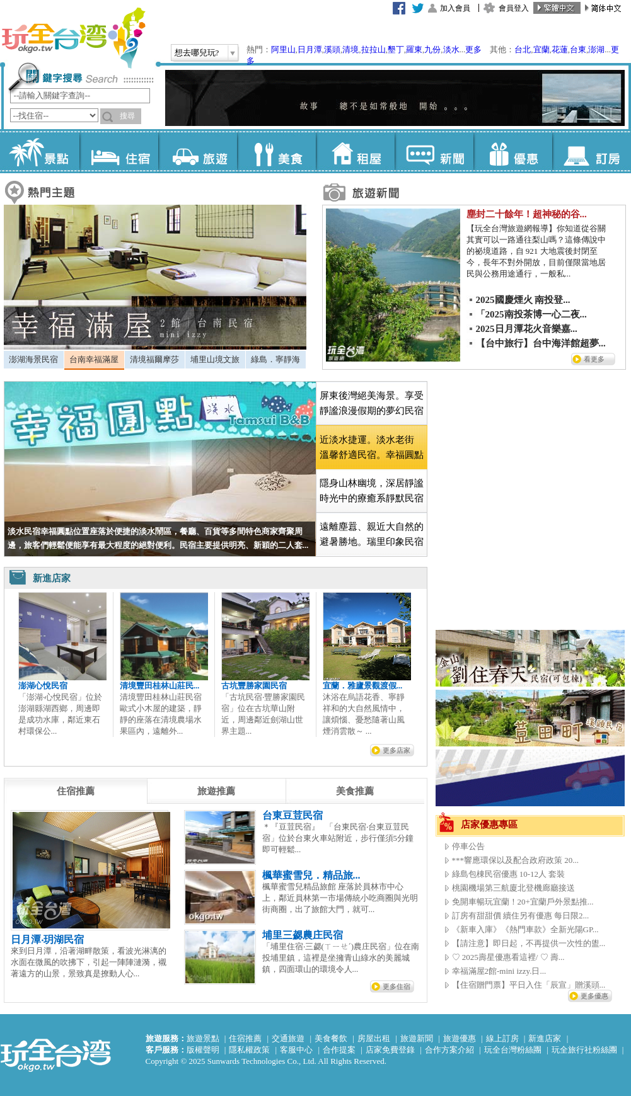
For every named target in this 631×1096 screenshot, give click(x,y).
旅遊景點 (203, 1038)
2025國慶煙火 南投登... (523, 300)
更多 (473, 49)
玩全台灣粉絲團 (512, 1049)
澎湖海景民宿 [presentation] (33, 359)
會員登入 (514, 8)
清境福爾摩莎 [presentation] (154, 359)
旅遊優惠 (459, 1038)
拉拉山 (373, 49)
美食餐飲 (331, 1038)
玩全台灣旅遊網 (73, 38)
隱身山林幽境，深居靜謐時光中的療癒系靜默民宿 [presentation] (372, 490)
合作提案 (339, 1049)
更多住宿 (396, 986)
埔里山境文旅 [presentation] (215, 359)
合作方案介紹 (449, 1049)
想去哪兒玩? (197, 52)
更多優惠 (594, 996)
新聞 (434, 151)
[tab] (34, 359)
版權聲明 (203, 1049)
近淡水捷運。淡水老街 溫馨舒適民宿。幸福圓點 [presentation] (372, 447)
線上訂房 (502, 1038)
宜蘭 (541, 49)
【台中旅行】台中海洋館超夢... (541, 343)
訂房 (591, 151)
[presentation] (75, 791)
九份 (432, 49)
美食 (276, 151)
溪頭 (332, 49)
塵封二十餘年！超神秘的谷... (526, 214)
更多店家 (396, 750)
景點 (40, 151)
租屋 (355, 151)
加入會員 (455, 8)
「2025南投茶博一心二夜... (531, 314)
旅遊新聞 (416, 1038)
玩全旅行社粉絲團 (584, 1049)
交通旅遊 (288, 1038)
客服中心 (296, 1049)
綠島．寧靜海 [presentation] (275, 359)
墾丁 (396, 49)
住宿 (118, 151)
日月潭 (310, 49)
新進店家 (544, 1038)
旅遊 (197, 151)
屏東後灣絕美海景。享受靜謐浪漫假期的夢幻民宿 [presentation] (372, 403)
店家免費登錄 (390, 1049)
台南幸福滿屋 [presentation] (94, 359)
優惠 (512, 151)
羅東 (414, 49)
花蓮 (560, 49)
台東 (578, 49)
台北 (522, 49)
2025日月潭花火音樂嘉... (526, 329)
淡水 (451, 49)
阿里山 (283, 49)
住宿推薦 (245, 1038)
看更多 (594, 359)
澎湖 (596, 49)
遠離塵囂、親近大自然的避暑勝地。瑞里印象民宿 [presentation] (372, 534)
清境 (350, 49)
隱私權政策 (249, 1049)
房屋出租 (373, 1038)
